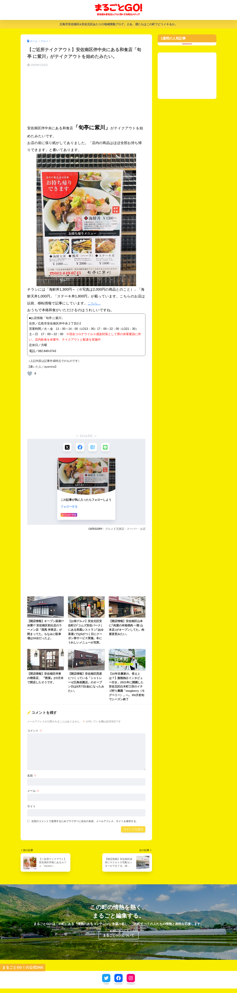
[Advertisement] (86, 96)
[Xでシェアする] (66, 447)
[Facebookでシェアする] (79, 447)
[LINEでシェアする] (106, 447)
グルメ (109, 529)
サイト (31, 807)
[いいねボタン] (29, 373)
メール (33, 791)
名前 (32, 776)
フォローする (69, 507)
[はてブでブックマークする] (92, 447)
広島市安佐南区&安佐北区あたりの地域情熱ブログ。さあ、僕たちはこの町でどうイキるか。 (118, 24)
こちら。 (95, 303)
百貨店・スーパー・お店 (130, 529)
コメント (34, 731)
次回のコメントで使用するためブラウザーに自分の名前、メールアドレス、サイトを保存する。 (84, 821)
